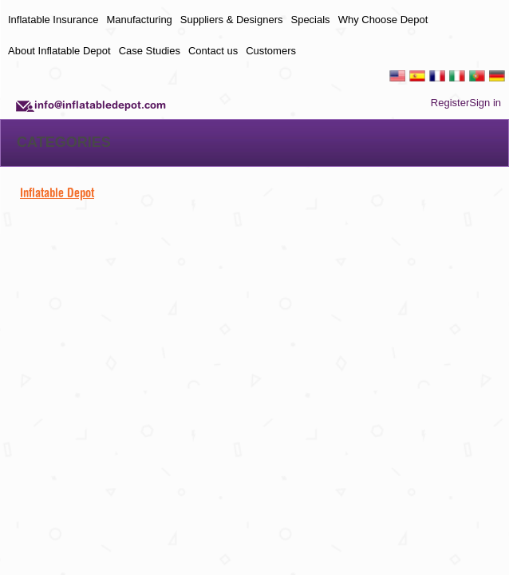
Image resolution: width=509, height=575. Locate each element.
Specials (309, 20)
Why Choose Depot (383, 20)
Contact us (213, 51)
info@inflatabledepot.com (100, 104)
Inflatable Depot (57, 192)
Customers (271, 51)
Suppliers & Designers (231, 20)
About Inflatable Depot (59, 51)
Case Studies (149, 51)
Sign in (485, 103)
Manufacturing (139, 20)
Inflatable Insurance (53, 20)
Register (450, 103)
